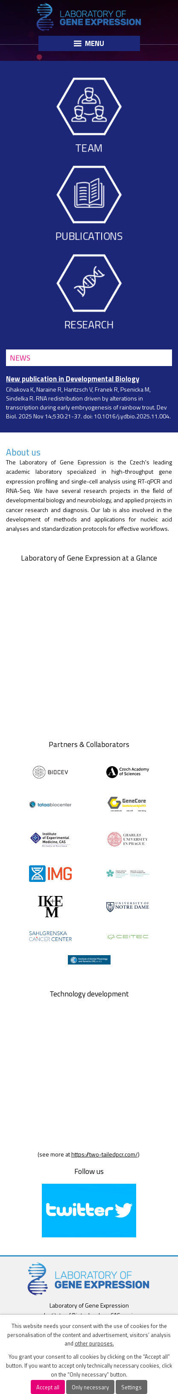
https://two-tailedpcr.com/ (104, 1154)
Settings (131, 1387)
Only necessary (90, 1387)
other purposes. (94, 1343)
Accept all (47, 1387)
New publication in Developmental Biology (72, 378)
